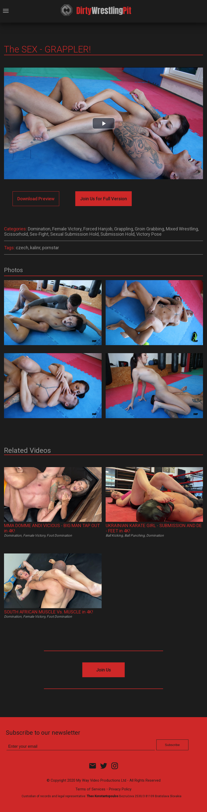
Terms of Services (90, 789)
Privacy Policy (120, 789)
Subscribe (172, 745)
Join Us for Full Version (103, 198)
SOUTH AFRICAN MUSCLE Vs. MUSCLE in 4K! (48, 611)
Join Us (103, 669)
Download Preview (35, 198)
